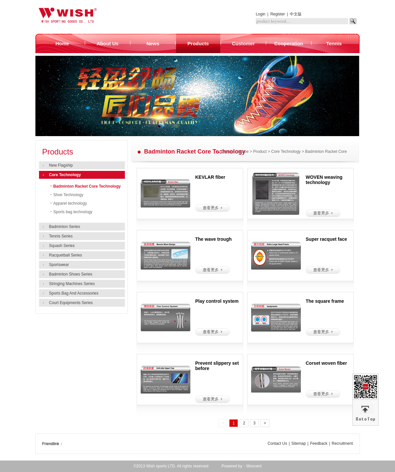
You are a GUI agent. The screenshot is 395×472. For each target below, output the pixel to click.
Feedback (318, 443)
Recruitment (342, 443)
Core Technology (65, 175)
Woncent (254, 466)
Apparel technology (68, 203)
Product (260, 151)
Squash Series (62, 245)
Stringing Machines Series (72, 283)
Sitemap (298, 443)
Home (243, 151)
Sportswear (59, 264)
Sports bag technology (71, 212)
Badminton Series (64, 226)
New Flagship (61, 165)
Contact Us (277, 443)
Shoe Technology (67, 195)
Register (277, 14)
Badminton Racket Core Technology (85, 186)
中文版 (296, 14)
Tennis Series (61, 236)
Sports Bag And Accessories (74, 293)
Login (260, 14)
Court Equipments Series (71, 302)
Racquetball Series (65, 255)
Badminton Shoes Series (70, 274)
